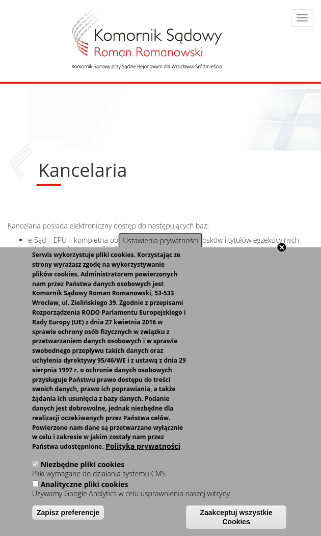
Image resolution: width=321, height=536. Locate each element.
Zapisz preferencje (68, 512)
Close (282, 247)
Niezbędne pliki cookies (83, 464)
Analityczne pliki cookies (84, 484)
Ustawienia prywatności (160, 240)
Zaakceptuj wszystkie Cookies (236, 517)
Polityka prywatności (142, 446)
